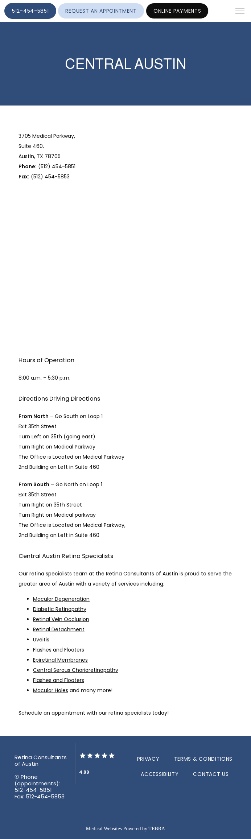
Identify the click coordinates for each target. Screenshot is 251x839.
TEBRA (156, 828)
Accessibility (159, 774)
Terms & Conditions (203, 758)
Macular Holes (50, 690)
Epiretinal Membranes (60, 660)
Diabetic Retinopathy (59, 609)
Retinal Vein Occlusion (61, 619)
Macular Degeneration (61, 599)
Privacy (148, 758)
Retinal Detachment (59, 629)
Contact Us (211, 774)
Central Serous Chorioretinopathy (75, 670)
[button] (240, 11)
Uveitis (41, 639)
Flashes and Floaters (58, 649)
